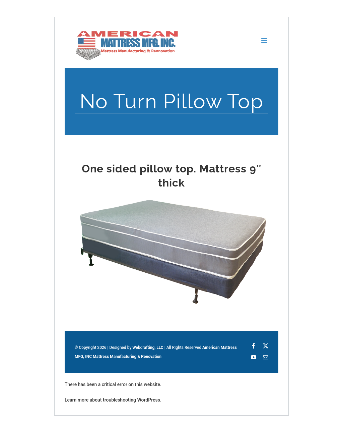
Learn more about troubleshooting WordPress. (113, 400)
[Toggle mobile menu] (264, 40)
